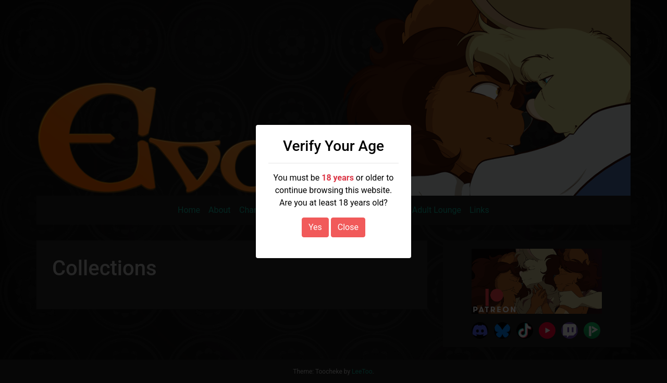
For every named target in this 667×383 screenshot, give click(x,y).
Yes (315, 227)
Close (348, 227)
